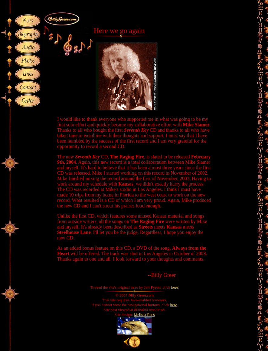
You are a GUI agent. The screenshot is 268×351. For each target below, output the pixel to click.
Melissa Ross (144, 314)
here (174, 287)
